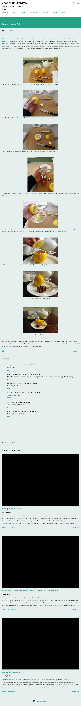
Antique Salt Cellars (12, 508)
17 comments (11, 609)
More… (64, 12)
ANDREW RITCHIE (12, 383)
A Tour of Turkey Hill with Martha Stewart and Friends (30, 590)
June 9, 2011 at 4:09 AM (23, 402)
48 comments (11, 691)
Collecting (45, 12)
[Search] (74, 3)
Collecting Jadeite (11, 672)
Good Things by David (14, 3)
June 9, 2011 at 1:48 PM (29, 411)
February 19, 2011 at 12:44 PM (28, 383)
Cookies (14, 12)
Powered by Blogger (40, 701)
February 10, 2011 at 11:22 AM (25, 365)
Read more (75, 527)
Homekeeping (33, 12)
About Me (5, 12)
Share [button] (75, 352)
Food (23, 12)
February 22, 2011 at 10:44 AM (31, 393)
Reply (9, 370)
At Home (55, 12)
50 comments (11, 527)
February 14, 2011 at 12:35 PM (31, 374)
